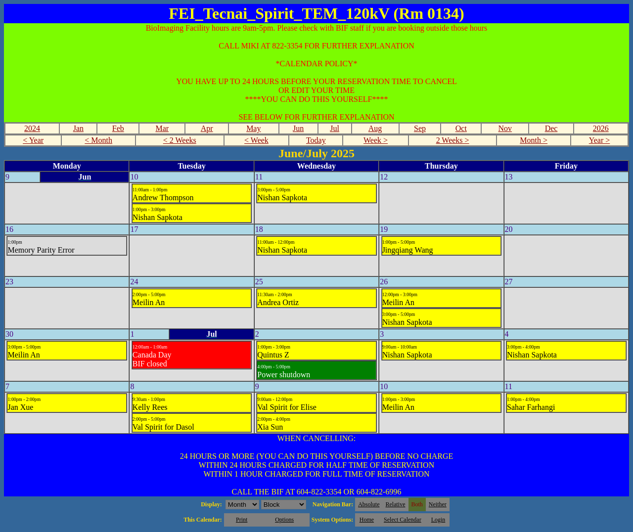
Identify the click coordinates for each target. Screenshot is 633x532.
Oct (461, 128)
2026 (601, 128)
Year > (599, 140)
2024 (32, 128)
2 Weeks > (452, 140)
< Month (98, 140)
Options (284, 519)
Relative (396, 504)
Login (438, 519)
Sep (420, 128)
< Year (33, 140)
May (253, 128)
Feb (118, 128)
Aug (375, 128)
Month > (533, 140)
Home (367, 519)
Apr (207, 128)
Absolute (368, 504)
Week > (375, 140)
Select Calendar (402, 519)
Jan (78, 128)
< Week (256, 140)
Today (316, 140)
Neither (438, 504)
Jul (334, 128)
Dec (551, 128)
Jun (298, 128)
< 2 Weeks (179, 140)
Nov (505, 128)
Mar (162, 128)
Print (241, 519)
